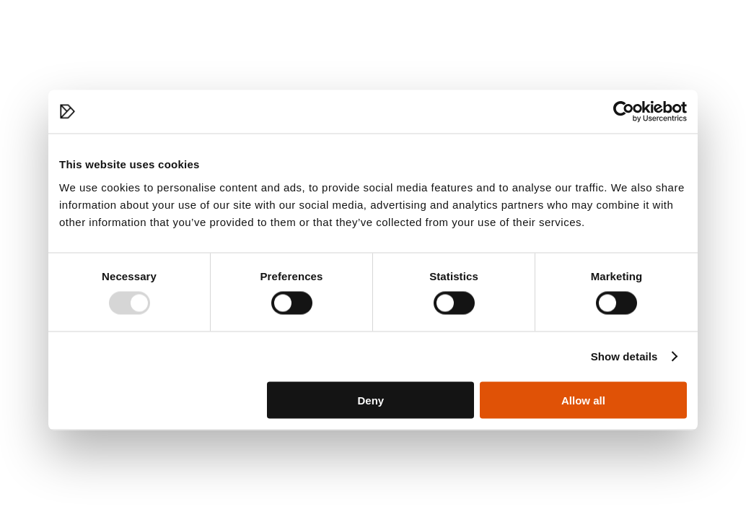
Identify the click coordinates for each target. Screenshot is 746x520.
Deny (371, 400)
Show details (624, 356)
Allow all (583, 400)
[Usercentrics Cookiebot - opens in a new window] (624, 112)
